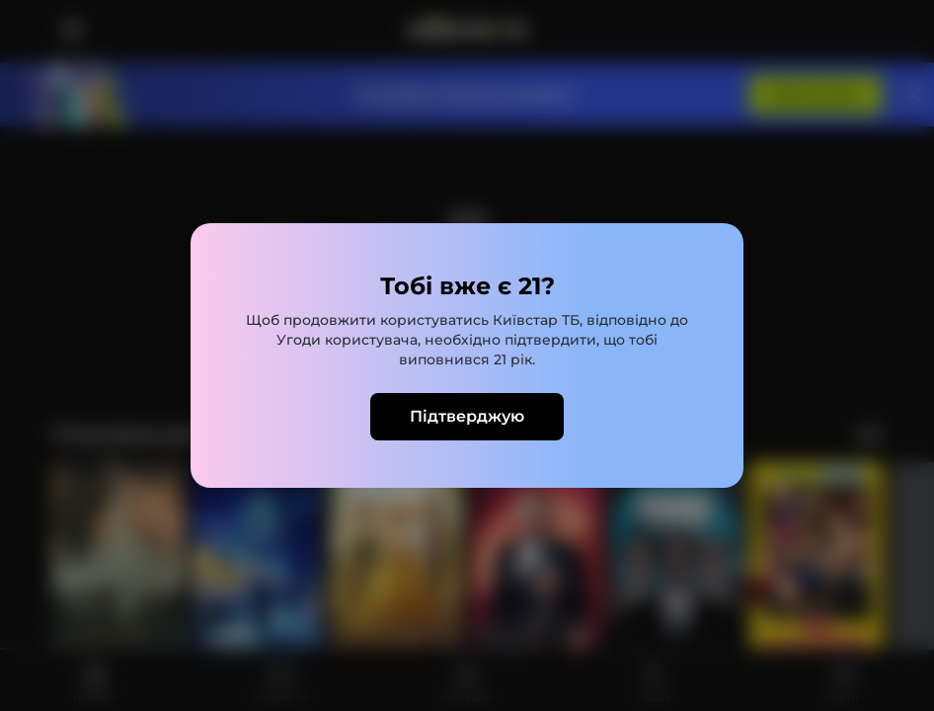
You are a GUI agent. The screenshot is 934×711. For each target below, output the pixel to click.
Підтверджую (467, 416)
